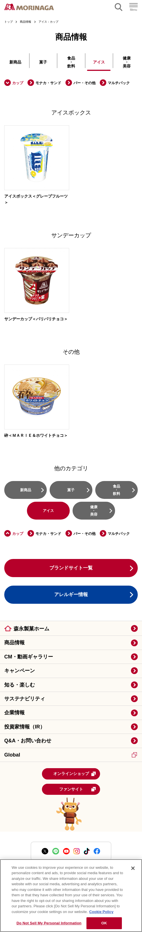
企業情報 (14, 712)
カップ (17, 83)
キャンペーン (19, 670)
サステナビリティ (24, 699)
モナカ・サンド (48, 83)
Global (70, 755)
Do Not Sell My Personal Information (48, 923)
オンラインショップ (74, 773)
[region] (71, 895)
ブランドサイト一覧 (71, 568)
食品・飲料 (71, 62)
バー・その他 (84, 83)
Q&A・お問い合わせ (27, 741)
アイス (99, 62)
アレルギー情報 (71, 594)
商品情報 (14, 642)
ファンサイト (77, 789)
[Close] (133, 868)
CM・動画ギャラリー (28, 657)
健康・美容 (127, 62)
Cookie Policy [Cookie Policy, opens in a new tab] (101, 912)
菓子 (43, 62)
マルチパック (119, 83)
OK (104, 923)
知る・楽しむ (19, 685)
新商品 (15, 62)
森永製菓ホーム (31, 629)
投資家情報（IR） (24, 727)
